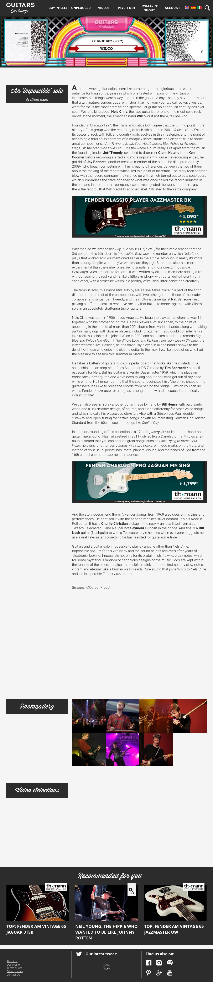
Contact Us (13, 974)
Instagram (159, 963)
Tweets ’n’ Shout (149, 8)
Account (172, 8)
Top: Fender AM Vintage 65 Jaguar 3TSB (37, 910)
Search (209, 8)
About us (12, 961)
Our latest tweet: (101, 953)
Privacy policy (15, 971)
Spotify (170, 963)
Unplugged (81, 8)
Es (193, 7)
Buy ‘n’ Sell (58, 8)
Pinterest (149, 973)
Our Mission (14, 964)
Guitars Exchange (20, 7)
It (199, 7)
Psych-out (127, 8)
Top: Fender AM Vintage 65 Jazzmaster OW (175, 910)
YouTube (170, 973)
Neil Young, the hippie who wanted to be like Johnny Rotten (106, 913)
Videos (103, 8)
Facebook (149, 963)
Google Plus (159, 973)
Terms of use (14, 968)
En (187, 7)
